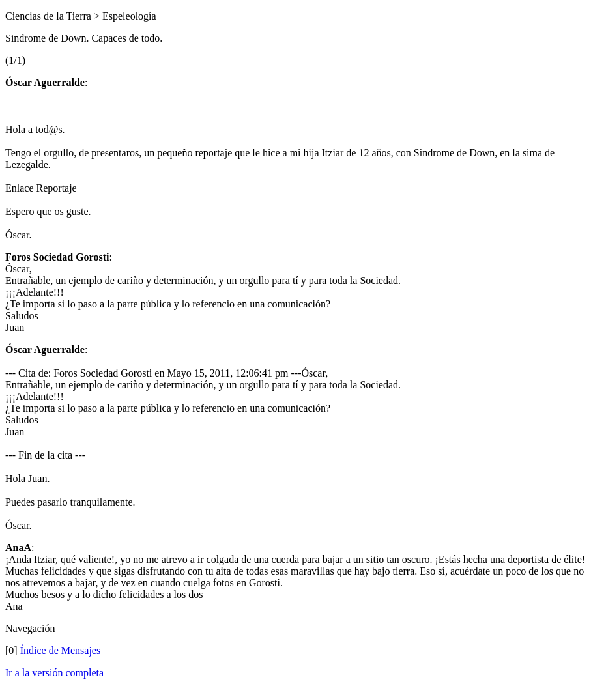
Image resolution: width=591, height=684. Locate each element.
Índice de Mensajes (60, 650)
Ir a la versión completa (54, 672)
